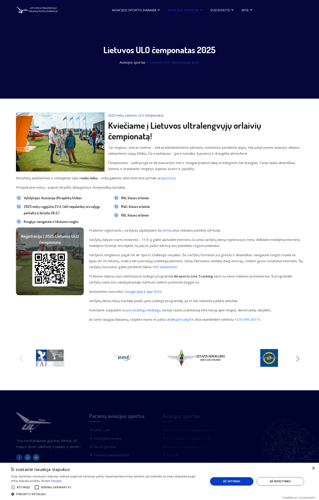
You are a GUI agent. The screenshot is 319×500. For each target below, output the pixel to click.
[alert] (159, 481)
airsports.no (167, 178)
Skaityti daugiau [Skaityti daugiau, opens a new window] (51, 481)
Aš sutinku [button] (231, 481)
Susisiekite (222, 9)
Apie (247, 9)
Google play (134, 291)
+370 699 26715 (247, 319)
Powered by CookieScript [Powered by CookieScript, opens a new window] (299, 497)
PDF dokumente (165, 267)
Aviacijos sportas (186, 9)
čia (194, 239)
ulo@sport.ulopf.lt (180, 319)
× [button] (313, 468)
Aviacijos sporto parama (136, 9)
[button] (13, 487)
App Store (154, 291)
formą (166, 230)
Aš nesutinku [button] (280, 481)
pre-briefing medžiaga (143, 310)
